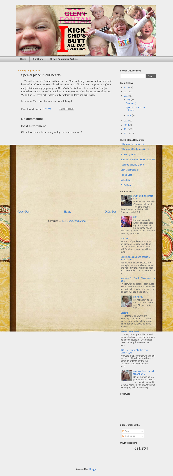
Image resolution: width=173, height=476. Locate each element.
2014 (126, 120)
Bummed (125, 238)
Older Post (111, 211)
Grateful (124, 313)
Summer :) (131, 103)
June (129, 115)
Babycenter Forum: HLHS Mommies (138, 159)
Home (23, 59)
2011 (126, 133)
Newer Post (23, 211)
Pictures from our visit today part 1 (143, 372)
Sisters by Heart (128, 154)
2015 (126, 96)
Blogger (92, 469)
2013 (126, 125)
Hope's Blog (126, 175)
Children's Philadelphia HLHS (135, 149)
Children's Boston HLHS (132, 144)
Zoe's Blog (126, 185)
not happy (138, 297)
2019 (126, 87)
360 (135, 217)
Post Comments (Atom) (73, 221)
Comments (129, 436)
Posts (126, 431)
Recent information (130, 331)
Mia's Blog (126, 180)
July (129, 99)
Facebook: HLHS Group (132, 164)
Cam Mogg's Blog (129, 170)
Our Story (38, 59)
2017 (126, 91)
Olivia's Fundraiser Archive (64, 59)
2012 (126, 129)
